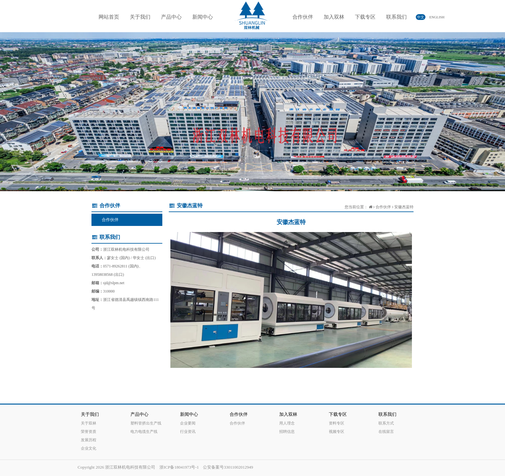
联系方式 (386, 423)
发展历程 (88, 440)
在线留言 (386, 431)
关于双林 (88, 423)
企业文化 (88, 448)
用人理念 (287, 423)
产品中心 (171, 17)
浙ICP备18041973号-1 (179, 467)
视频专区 (336, 431)
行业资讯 (187, 431)
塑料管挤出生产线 (145, 423)
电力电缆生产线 (143, 431)
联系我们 (396, 17)
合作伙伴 (302, 17)
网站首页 (109, 17)
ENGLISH (434, 17)
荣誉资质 (88, 431)
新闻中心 (202, 17)
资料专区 (336, 423)
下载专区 (365, 17)
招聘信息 (287, 431)
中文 (420, 17)
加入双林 (334, 17)
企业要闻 (187, 423)
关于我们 (140, 17)
